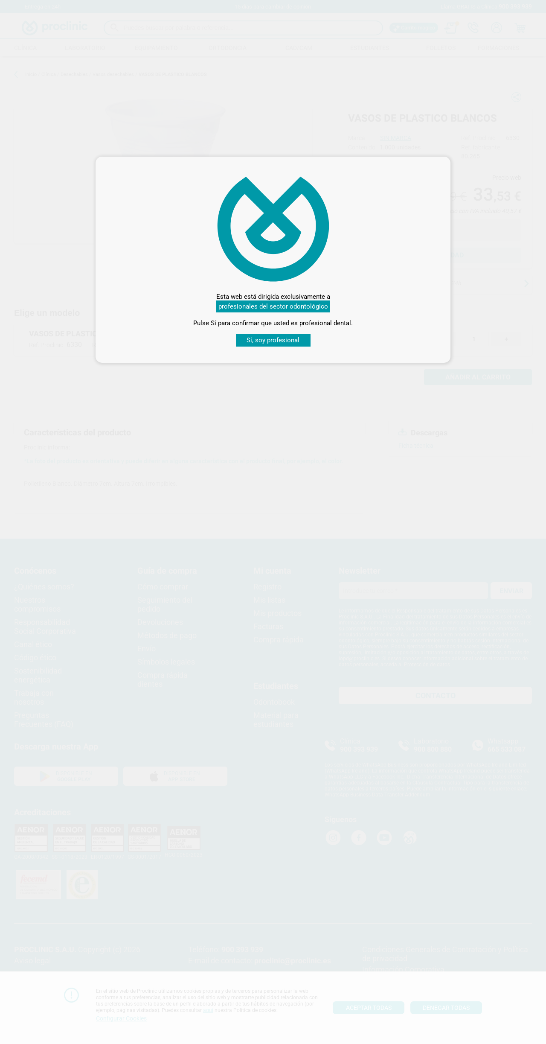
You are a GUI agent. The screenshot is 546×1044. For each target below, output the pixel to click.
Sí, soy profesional (273, 340)
